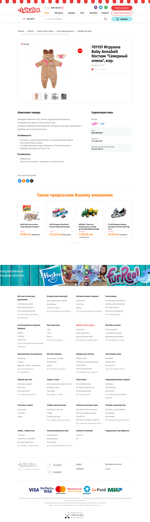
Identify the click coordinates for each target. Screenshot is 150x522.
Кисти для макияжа (26, 307)
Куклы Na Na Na (82, 333)
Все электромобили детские (60, 445)
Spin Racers (110, 365)
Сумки (20, 416)
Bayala (20, 333)
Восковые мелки (112, 307)
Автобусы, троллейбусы (115, 409)
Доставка (93, 13)
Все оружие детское (27, 394)
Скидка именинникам (122, 13)
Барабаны (22, 358)
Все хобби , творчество (28, 445)
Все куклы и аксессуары (87, 340)
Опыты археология (84, 369)
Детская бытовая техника (86, 409)
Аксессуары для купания (57, 301)
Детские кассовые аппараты (87, 420)
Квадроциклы (52, 439)
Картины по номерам (26, 439)
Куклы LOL (80, 329)
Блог (82, 13)
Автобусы (109, 384)
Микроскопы (81, 358)
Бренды (71, 13)
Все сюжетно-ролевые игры (89, 423)
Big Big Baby (52, 362)
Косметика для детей (26, 311)
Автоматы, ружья (25, 384)
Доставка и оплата (113, 464)
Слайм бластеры (53, 416)
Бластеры (22, 387)
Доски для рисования (114, 311)
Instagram (54, 472)
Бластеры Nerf (23, 391)
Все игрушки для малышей (59, 311)
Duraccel (79, 435)
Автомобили (110, 387)
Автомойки (110, 416)
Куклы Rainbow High (84, 336)
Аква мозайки (111, 329)
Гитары (20, 362)
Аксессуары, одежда (55, 358)
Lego (49, 329)
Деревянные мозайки (114, 336)
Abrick (49, 336)
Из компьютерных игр (85, 387)
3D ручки (21, 435)
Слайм (49, 413)
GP (77, 439)
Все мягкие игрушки (57, 369)
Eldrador (21, 336)
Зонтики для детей (25, 304)
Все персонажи (83, 394)
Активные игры (53, 387)
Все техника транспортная (117, 420)
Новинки (105, 13)
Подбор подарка (122, 8)
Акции (46, 13)
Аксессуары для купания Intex (59, 384)
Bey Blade (109, 358)
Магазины (59, 13)
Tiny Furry (80, 304)
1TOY (49, 333)
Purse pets (80, 301)
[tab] (36, 96)
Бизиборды (51, 304)
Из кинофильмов (83, 384)
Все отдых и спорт (55, 394)
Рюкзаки (21, 413)
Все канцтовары (113, 314)
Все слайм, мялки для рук (59, 420)
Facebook (54, 465)
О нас (107, 469)
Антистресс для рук (55, 409)
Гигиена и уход (53, 308)
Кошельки (22, 409)
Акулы (78, 308)
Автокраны (110, 413)
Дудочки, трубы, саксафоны (29, 365)
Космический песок (26, 442)
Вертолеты (109, 391)
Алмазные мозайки (113, 333)
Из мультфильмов (83, 391)
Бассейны (51, 391)
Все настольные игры (115, 369)
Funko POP (22, 340)
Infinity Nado (110, 362)
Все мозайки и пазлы (115, 340)
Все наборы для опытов (87, 372)
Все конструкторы (55, 340)
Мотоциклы (52, 442)
